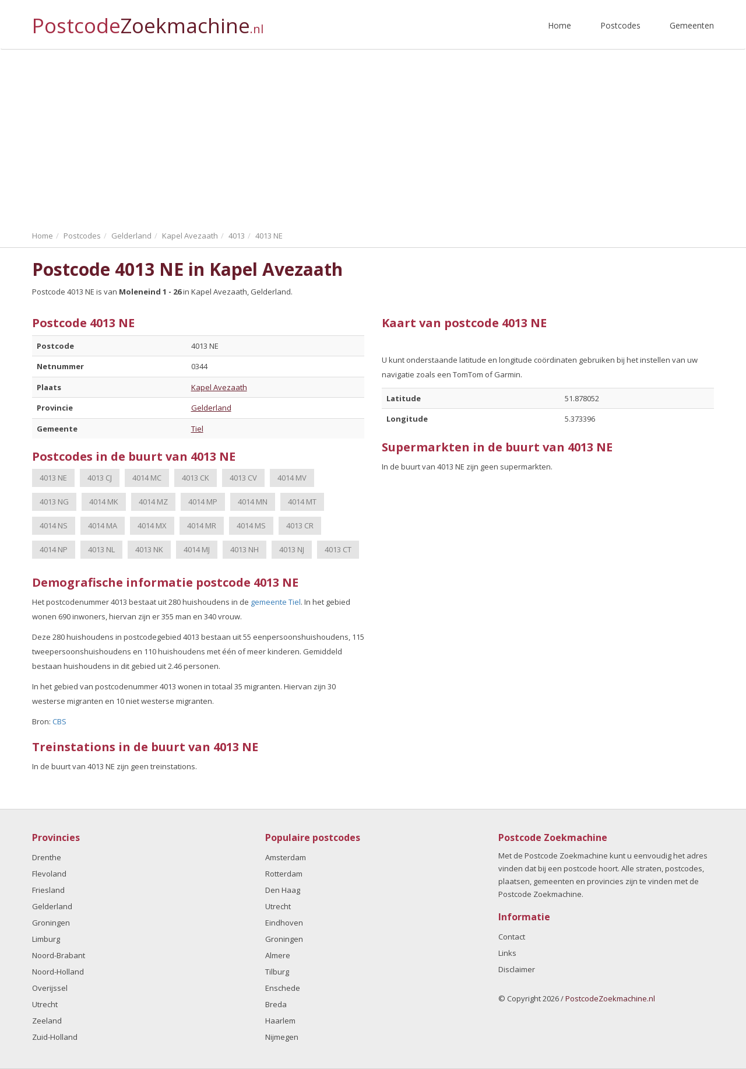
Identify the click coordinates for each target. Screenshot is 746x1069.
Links (507, 953)
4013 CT (338, 549)
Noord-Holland (58, 971)
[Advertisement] (373, 137)
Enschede (282, 988)
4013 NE (53, 477)
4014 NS (54, 525)
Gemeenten (692, 25)
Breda (276, 1004)
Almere (277, 955)
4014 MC (146, 477)
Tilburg (277, 971)
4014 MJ (197, 549)
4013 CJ (99, 477)
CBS (59, 721)
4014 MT (302, 501)
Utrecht (45, 1004)
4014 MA (102, 525)
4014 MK (103, 501)
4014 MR (201, 525)
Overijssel (50, 988)
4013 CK (195, 477)
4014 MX (152, 525)
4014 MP (202, 501)
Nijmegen (281, 1037)
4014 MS (251, 525)
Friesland (48, 890)
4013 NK (149, 549)
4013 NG (54, 501)
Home (559, 25)
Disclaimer (516, 969)
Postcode (147, 21)
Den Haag (282, 890)
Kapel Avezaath (219, 387)
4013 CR (300, 525)
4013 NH (244, 549)
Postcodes (620, 25)
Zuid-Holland (55, 1037)
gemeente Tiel (276, 602)
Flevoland (49, 873)
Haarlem (280, 1020)
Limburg (46, 939)
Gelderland (211, 407)
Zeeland (47, 1020)
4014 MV (292, 477)
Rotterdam (283, 873)
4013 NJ (291, 549)
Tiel (197, 428)
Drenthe (46, 857)
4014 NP (54, 549)
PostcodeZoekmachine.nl (610, 998)
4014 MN (253, 501)
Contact (511, 936)
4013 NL (101, 549)
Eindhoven (284, 922)
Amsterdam (285, 857)
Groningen (51, 922)
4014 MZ (153, 501)
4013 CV (243, 477)
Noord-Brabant (58, 955)
